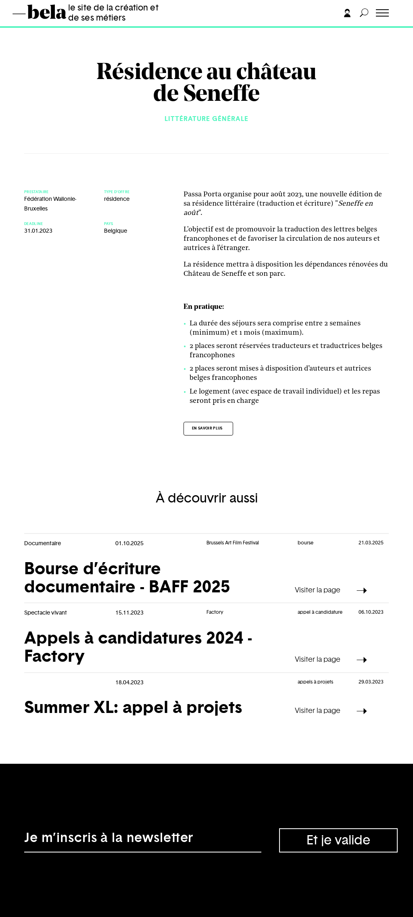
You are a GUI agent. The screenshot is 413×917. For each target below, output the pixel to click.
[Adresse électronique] (142, 840)
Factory (214, 612)
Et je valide (338, 840)
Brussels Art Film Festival (232, 542)
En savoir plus (207, 428)
